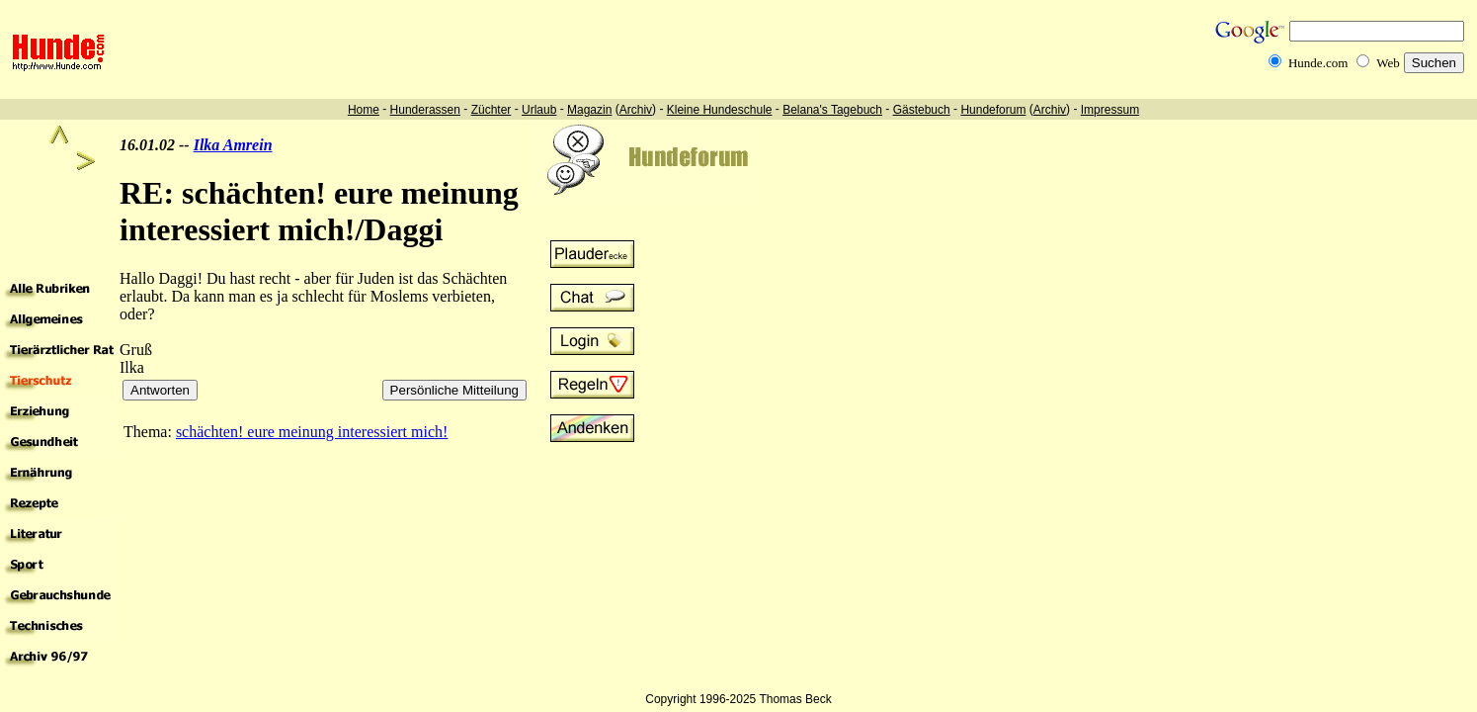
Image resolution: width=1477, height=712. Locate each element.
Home (363, 110)
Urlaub (539, 110)
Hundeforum (993, 110)
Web (1388, 62)
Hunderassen (425, 110)
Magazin (589, 110)
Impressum (1110, 110)
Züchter (491, 110)
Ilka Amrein (233, 144)
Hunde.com (1318, 62)
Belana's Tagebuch (832, 110)
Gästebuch (921, 110)
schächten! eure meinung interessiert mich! (312, 431)
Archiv (635, 110)
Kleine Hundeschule (720, 110)
